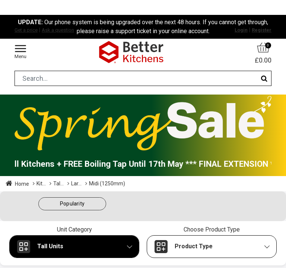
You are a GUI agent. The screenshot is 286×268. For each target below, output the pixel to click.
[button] (72, 203)
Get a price (26, 30)
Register (261, 30)
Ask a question (58, 30)
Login (241, 30)
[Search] (264, 78)
